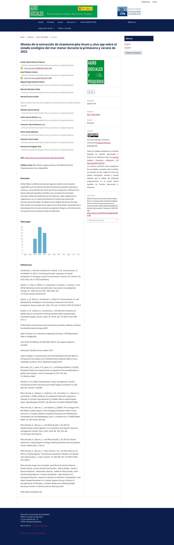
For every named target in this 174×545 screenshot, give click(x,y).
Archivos (50, 22)
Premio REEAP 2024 (88, 22)
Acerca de (71, 22)
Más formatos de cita (96, 220)
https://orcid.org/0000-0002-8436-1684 (38, 68)
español (127, 48)
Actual (40, 22)
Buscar (132, 22)
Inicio (22, 37)
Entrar (155, 2)
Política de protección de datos (33, 533)
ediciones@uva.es (40, 526)
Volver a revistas (64, 28)
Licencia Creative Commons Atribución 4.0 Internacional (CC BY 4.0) (102, 160)
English (127, 44)
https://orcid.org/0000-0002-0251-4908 (38, 78)
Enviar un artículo (133, 53)
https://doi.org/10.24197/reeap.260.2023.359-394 (44, 158)
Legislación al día (45, 28)
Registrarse (146, 2)
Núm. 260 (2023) (42, 37)
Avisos (60, 22)
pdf (91, 92)
